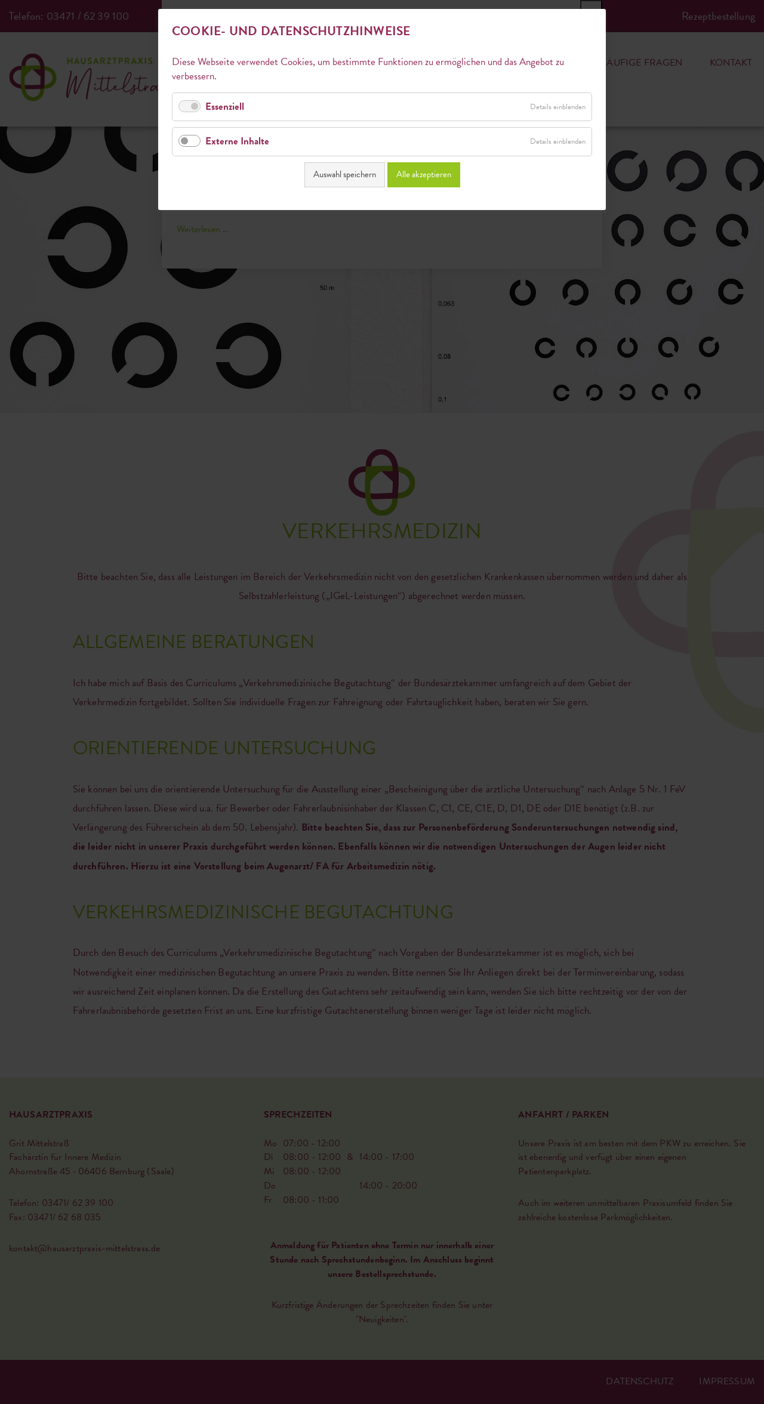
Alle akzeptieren (423, 174)
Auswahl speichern (344, 174)
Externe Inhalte (237, 141)
